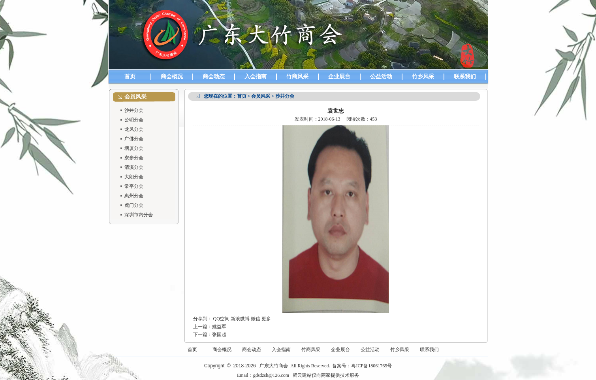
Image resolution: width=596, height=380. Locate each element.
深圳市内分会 (138, 214)
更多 (266, 318)
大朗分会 (133, 177)
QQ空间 (221, 318)
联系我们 (465, 76)
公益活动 (381, 76)
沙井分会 (133, 110)
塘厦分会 (133, 148)
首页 (129, 76)
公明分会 (133, 120)
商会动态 (214, 76)
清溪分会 (133, 167)
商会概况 (172, 76)
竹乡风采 (423, 76)
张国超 (219, 334)
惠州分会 (133, 196)
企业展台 (339, 76)
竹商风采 (297, 76)
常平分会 (133, 186)
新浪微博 (240, 318)
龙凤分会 (133, 129)
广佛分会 (133, 139)
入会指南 (255, 76)
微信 (255, 318)
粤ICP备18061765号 (371, 366)
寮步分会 (133, 158)
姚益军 (219, 326)
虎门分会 (133, 205)
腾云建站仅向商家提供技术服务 (326, 375)
